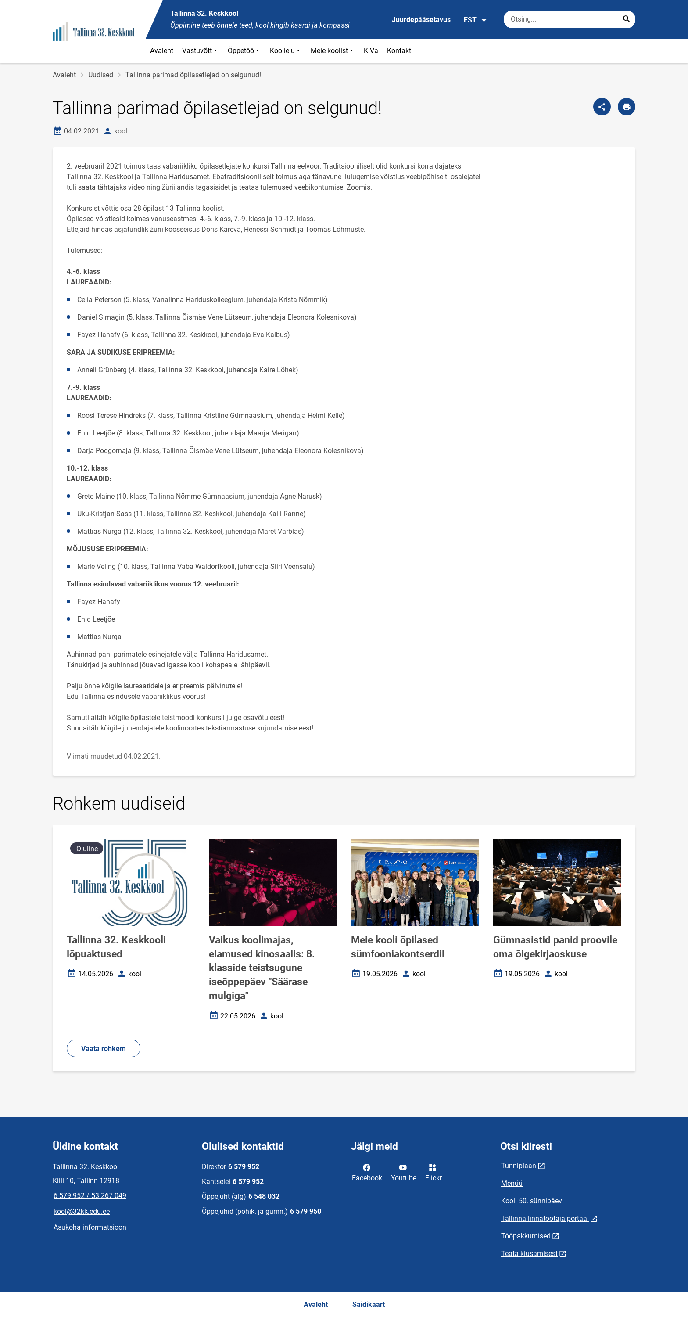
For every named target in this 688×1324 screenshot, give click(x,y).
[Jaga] (602, 106)
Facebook (367, 1172)
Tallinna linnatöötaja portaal (545, 1218)
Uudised (100, 75)
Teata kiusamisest (529, 1253)
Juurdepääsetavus (421, 19)
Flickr (433, 1172)
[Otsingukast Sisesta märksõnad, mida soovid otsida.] (569, 19)
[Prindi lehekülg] (626, 106)
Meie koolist (333, 51)
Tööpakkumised (526, 1236)
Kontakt (399, 51)
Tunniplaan (518, 1166)
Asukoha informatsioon (90, 1227)
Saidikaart (368, 1304)
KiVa (371, 51)
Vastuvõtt (200, 51)
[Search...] (626, 19)
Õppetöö (244, 51)
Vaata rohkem (103, 1048)
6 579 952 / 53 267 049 (90, 1195)
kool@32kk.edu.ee (82, 1211)
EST (475, 20)
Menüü (512, 1183)
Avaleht (161, 51)
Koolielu (286, 51)
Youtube (403, 1172)
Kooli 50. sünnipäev (531, 1201)
